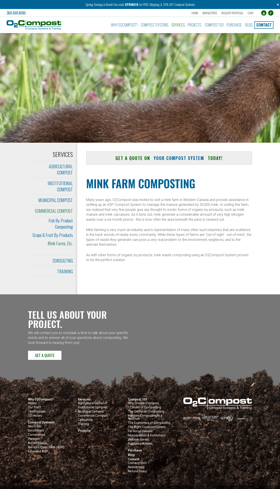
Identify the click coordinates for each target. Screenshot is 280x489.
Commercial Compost (54, 211)
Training (65, 271)
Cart (251, 13)
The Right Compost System (147, 427)
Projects (194, 25)
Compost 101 (214, 25)
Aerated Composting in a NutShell (145, 417)
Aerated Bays (37, 443)
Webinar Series (138, 439)
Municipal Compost (55, 200)
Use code (119, 4)
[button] (47, 25)
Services (178, 25)
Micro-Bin (34, 426)
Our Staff (34, 407)
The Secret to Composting (146, 411)
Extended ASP (38, 451)
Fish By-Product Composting (61, 223)
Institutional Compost (60, 186)
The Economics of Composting (149, 423)
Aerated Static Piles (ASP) (46, 447)
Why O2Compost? (124, 25)
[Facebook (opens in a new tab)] (270, 13)
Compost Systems (154, 25)
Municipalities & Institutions (146, 435)
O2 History (35, 415)
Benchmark (36, 430)
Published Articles (140, 443)
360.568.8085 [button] (16, 13)
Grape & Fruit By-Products (53, 235)
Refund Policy (137, 471)
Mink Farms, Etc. (60, 243)
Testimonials (37, 411)
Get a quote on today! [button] (169, 158)
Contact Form (137, 463)
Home (195, 13)
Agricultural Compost (61, 169)
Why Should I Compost (143, 403)
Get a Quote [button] (44, 355)
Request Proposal (232, 13)
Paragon (34, 439)
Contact (264, 25)
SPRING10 (131, 4)
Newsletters (210, 13)
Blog (248, 25)
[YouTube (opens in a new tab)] (263, 13)
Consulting (63, 260)
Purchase (234, 25)
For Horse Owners (140, 431)
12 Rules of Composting (144, 407)
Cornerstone (36, 434)
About (32, 403)
